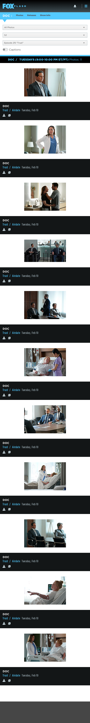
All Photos (44, 27)
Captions (15, 49)
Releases (31, 15)
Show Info (45, 15)
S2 (44, 35)
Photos (19, 15)
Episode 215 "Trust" (44, 43)
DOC (6, 15)
